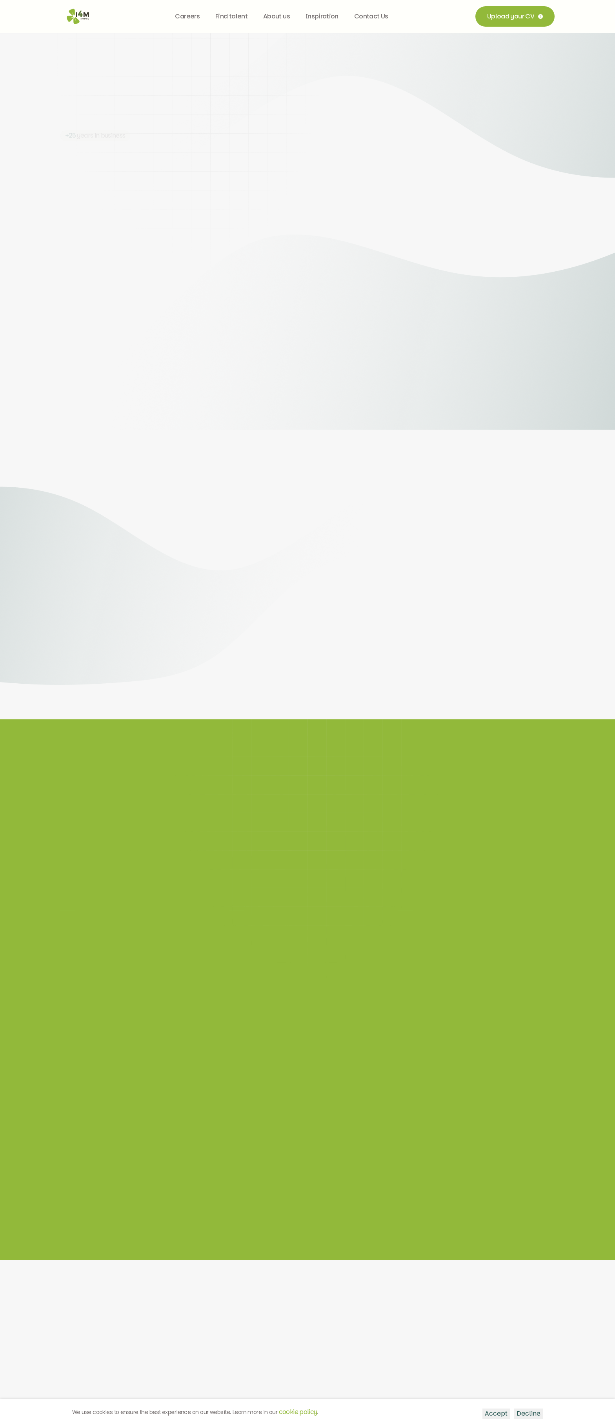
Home (153, 1313)
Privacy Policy (75, 1393)
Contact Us (371, 16)
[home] (78, 16)
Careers (187, 16)
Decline (528, 1413)
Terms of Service (157, 1393)
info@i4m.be (310, 1326)
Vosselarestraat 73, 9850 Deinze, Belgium (425, 1318)
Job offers (159, 1326)
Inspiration (322, 16)
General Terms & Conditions (255, 1393)
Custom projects (168, 1351)
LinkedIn (230, 1313)
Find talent (231, 16)
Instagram (233, 1326)
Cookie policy (352, 1393)
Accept (496, 1413)
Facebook (232, 1338)
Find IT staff (161, 1338)
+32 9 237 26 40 (314, 1313)
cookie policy (298, 1411)
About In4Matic (166, 1364)
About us (276, 16)
